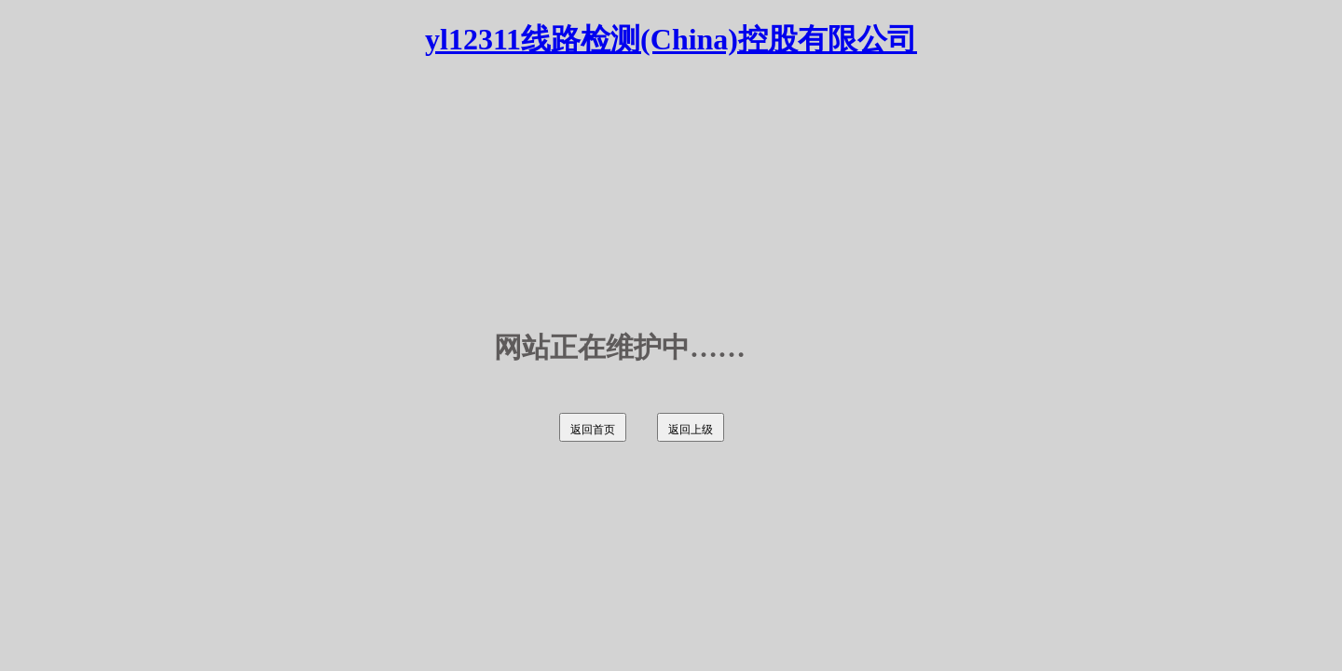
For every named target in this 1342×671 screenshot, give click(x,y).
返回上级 (690, 429)
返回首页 (592, 429)
